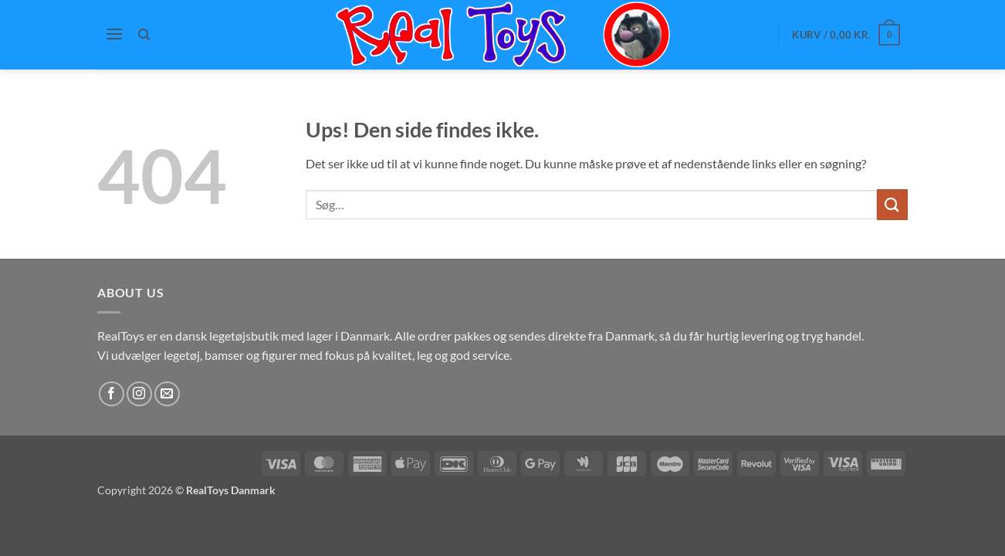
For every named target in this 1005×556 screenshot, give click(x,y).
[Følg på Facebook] (111, 394)
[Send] (892, 204)
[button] (114, 33)
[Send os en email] (167, 394)
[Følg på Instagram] (139, 394)
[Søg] (144, 35)
